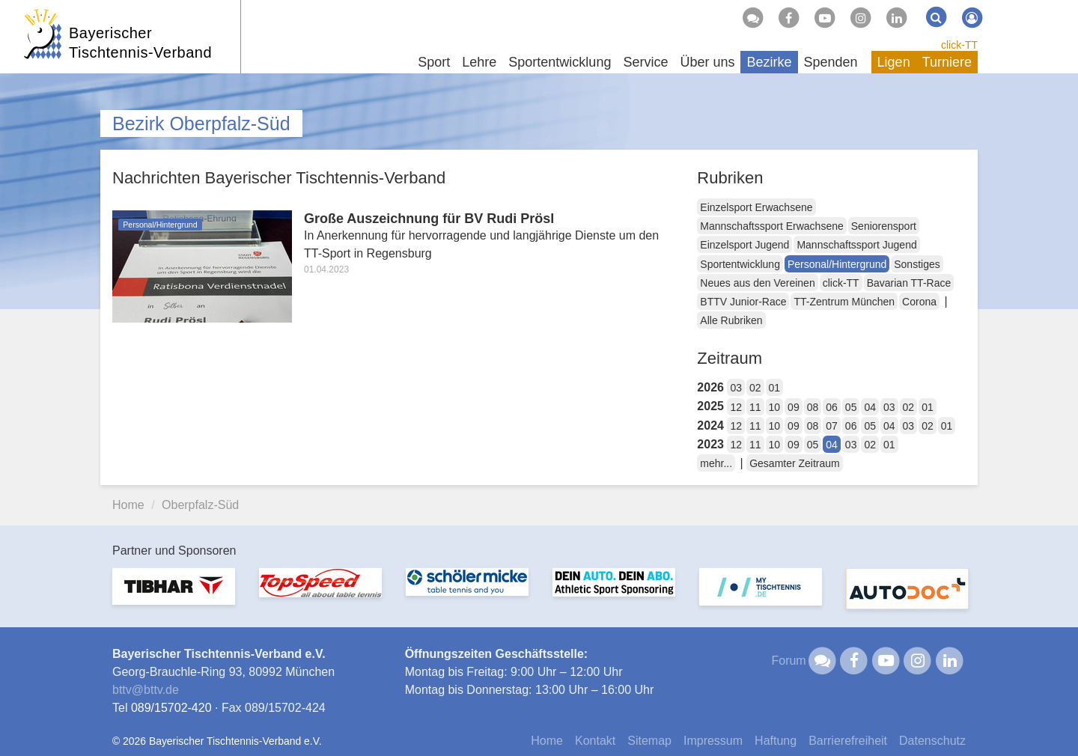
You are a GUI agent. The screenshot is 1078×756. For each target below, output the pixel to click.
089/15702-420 (171, 707)
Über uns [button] (707, 62)
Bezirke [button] (768, 62)
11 (755, 407)
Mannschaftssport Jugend (856, 245)
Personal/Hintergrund (837, 264)
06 (832, 407)
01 (775, 388)
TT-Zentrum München (844, 302)
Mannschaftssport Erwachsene (771, 226)
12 (736, 407)
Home (128, 505)
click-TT (959, 45)
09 (794, 407)
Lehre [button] (479, 62)
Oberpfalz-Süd (200, 505)
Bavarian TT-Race (909, 283)
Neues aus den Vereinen (757, 283)
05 (851, 407)
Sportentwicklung (740, 264)
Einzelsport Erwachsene (756, 207)
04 (870, 407)
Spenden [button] (831, 62)
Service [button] (645, 62)
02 (755, 388)
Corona (919, 302)
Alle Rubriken (731, 320)
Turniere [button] (947, 62)
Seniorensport (883, 226)
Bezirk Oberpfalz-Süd (201, 123)
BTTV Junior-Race (743, 302)
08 (813, 407)
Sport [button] (434, 62)
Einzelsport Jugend (744, 245)
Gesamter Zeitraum (794, 463)
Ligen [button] (893, 62)
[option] (173, 595)
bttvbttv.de (145, 689)
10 (775, 407)
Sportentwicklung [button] (559, 62)
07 (832, 426)
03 (736, 388)
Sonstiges (917, 264)
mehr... (716, 463)
